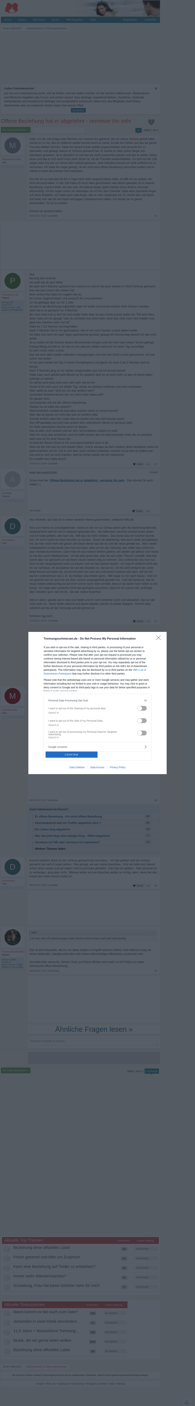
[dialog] (97, 703)
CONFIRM (71, 754)
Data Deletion (77, 767)
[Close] (159, 638)
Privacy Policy (118, 767)
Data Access (97, 767)
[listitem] (97, 700)
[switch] (142, 708)
